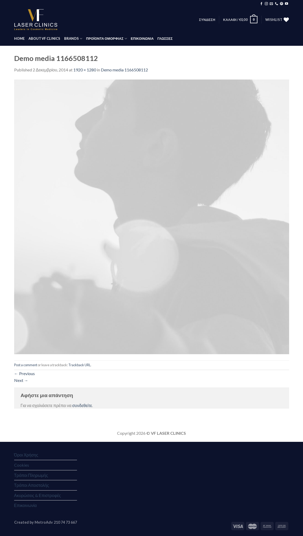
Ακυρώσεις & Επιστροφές (37, 495)
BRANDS (73, 38)
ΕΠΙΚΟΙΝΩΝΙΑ (142, 38)
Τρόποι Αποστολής (31, 485)
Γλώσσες (165, 38)
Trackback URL (79, 365)
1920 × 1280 (84, 69)
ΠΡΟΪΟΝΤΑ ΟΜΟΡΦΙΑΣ (106, 38)
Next (21, 380)
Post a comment (25, 365)
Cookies (21, 464)
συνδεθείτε (82, 405)
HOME (19, 38)
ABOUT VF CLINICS (44, 38)
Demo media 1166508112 (124, 69)
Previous (24, 373)
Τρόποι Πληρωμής (31, 475)
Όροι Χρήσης (26, 454)
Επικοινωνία (25, 505)
